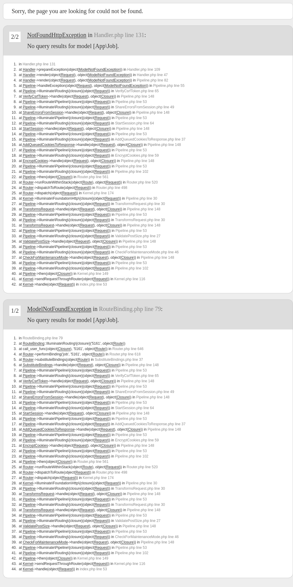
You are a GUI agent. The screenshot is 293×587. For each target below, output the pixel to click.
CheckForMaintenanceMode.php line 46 (147, 252)
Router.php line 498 (111, 188)
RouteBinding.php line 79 (130, 309)
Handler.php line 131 (119, 35)
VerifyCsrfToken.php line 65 (137, 91)
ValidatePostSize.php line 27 (138, 236)
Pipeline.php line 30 (141, 198)
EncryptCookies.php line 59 (137, 155)
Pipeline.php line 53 (131, 102)
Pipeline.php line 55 (168, 86)
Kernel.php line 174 (98, 193)
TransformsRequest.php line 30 (140, 204)
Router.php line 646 (128, 349)
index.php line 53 (93, 284)
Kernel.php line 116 (129, 279)
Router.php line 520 (142, 182)
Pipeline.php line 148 (137, 96)
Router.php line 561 (93, 177)
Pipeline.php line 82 (152, 80)
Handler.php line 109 (143, 69)
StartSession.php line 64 (134, 123)
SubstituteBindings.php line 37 (119, 360)
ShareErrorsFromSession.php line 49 (144, 107)
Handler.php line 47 (152, 75)
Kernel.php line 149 (92, 274)
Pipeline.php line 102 (131, 172)
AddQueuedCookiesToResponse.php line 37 (150, 139)
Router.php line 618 (125, 354)
